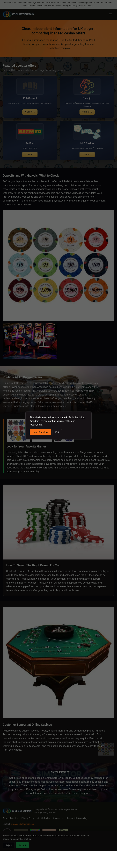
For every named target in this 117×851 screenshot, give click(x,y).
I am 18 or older (40, 432)
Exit (57, 432)
